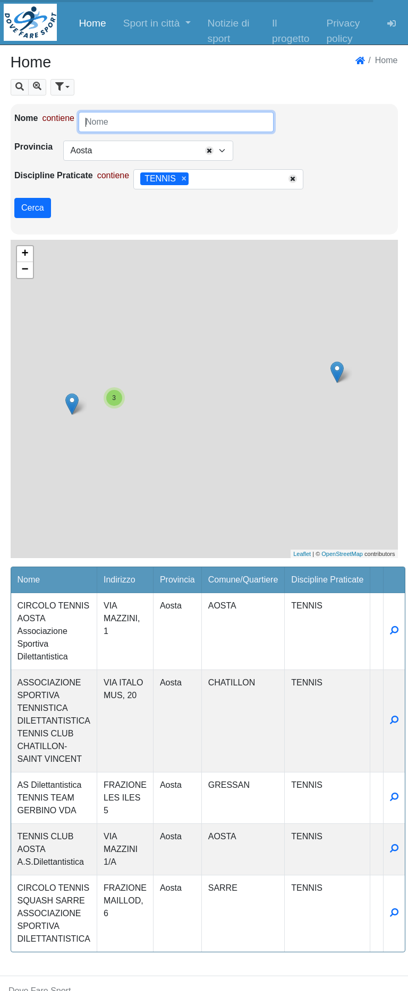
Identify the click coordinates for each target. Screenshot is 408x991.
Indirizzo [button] (119, 579)
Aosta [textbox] (81, 150)
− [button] (24, 270)
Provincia (33, 146)
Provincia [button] (177, 579)
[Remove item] (183, 178)
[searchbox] (195, 179)
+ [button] (24, 254)
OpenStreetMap (342, 554)
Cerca (32, 207)
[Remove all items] (209, 150)
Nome (26, 118)
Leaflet (302, 554)
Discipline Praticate (53, 175)
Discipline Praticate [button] (327, 579)
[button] (157, 22)
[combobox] (148, 151)
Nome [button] (29, 579)
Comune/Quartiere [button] (243, 579)
